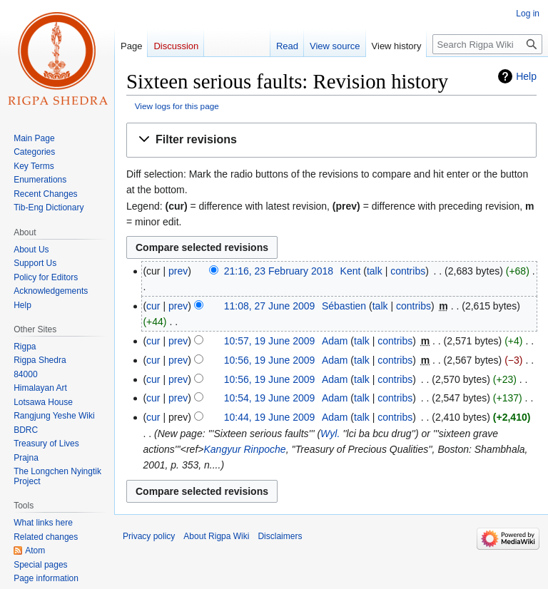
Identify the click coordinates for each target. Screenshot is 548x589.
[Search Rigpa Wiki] (487, 44)
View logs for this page (177, 106)
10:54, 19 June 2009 (269, 398)
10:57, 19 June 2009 (269, 341)
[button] (331, 140)
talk (374, 271)
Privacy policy (149, 536)
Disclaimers (280, 536)
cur (153, 306)
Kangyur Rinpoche (244, 449)
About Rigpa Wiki (216, 536)
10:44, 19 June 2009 (269, 417)
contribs (407, 271)
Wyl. (330, 433)
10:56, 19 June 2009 (269, 360)
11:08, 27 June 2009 (269, 306)
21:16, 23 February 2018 (278, 271)
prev (178, 271)
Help (526, 76)
